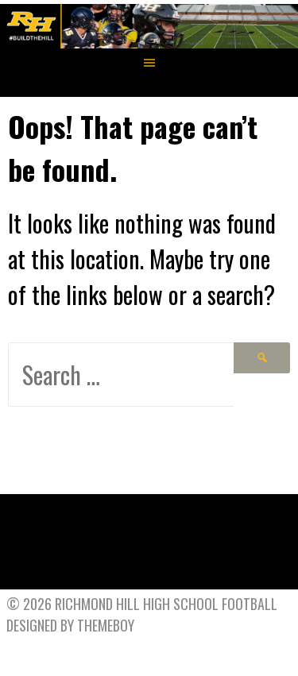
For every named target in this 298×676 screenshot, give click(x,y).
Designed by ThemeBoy (70, 625)
